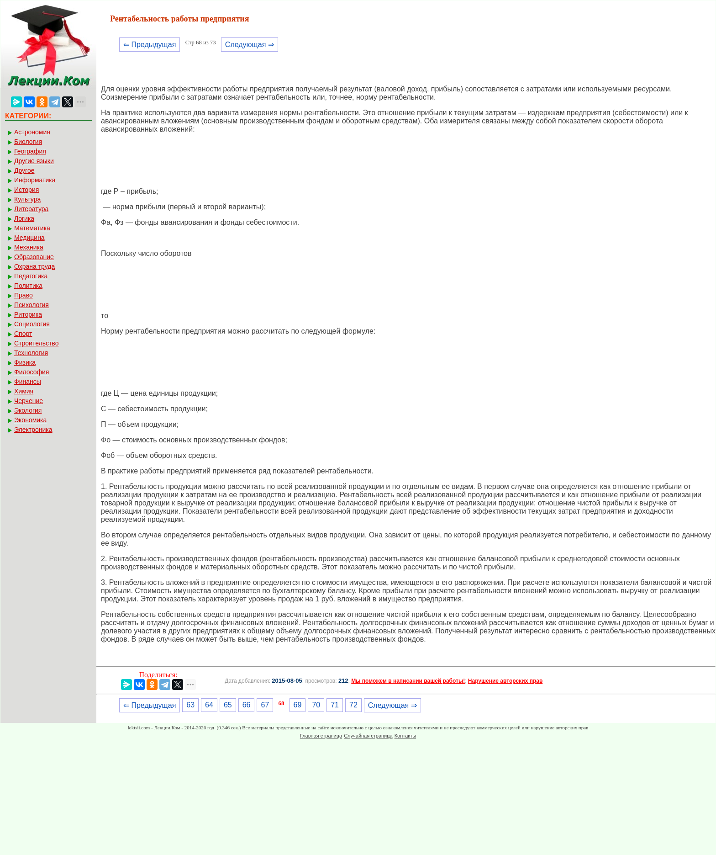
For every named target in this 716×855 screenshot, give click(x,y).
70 (316, 705)
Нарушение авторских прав (505, 681)
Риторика (28, 314)
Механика (28, 247)
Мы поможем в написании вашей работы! (408, 681)
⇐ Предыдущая (149, 44)
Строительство (36, 343)
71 (335, 705)
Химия (23, 391)
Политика (28, 285)
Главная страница (321, 735)
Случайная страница (368, 735)
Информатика (34, 180)
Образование (34, 256)
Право (23, 295)
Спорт (23, 333)
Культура (27, 199)
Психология (31, 304)
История (26, 189)
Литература (31, 208)
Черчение (28, 400)
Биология (28, 141)
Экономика (30, 420)
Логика (24, 218)
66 (246, 705)
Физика (25, 362)
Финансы (27, 381)
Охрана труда (34, 266)
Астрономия (32, 132)
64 (209, 705)
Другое (24, 170)
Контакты (405, 735)
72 (353, 705)
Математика (32, 228)
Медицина (29, 237)
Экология (28, 410)
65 (228, 705)
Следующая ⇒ (249, 44)
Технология (31, 352)
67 (265, 705)
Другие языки (34, 161)
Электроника (33, 429)
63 (190, 705)
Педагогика (30, 276)
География (30, 151)
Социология (32, 324)
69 (298, 705)
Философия (31, 372)
